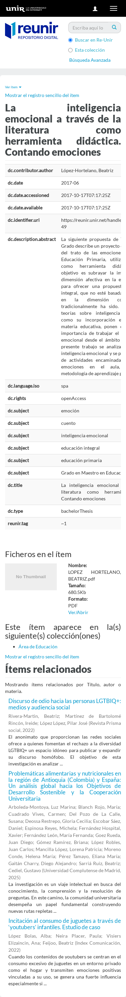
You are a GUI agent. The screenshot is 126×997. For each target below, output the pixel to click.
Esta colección (86, 50)
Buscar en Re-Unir (90, 40)
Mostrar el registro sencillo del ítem (42, 95)
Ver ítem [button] (13, 87)
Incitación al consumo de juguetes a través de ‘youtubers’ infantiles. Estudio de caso (64, 924)
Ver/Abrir (78, 612)
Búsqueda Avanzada (90, 60)
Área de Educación (37, 646)
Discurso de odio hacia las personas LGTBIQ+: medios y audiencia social (64, 704)
